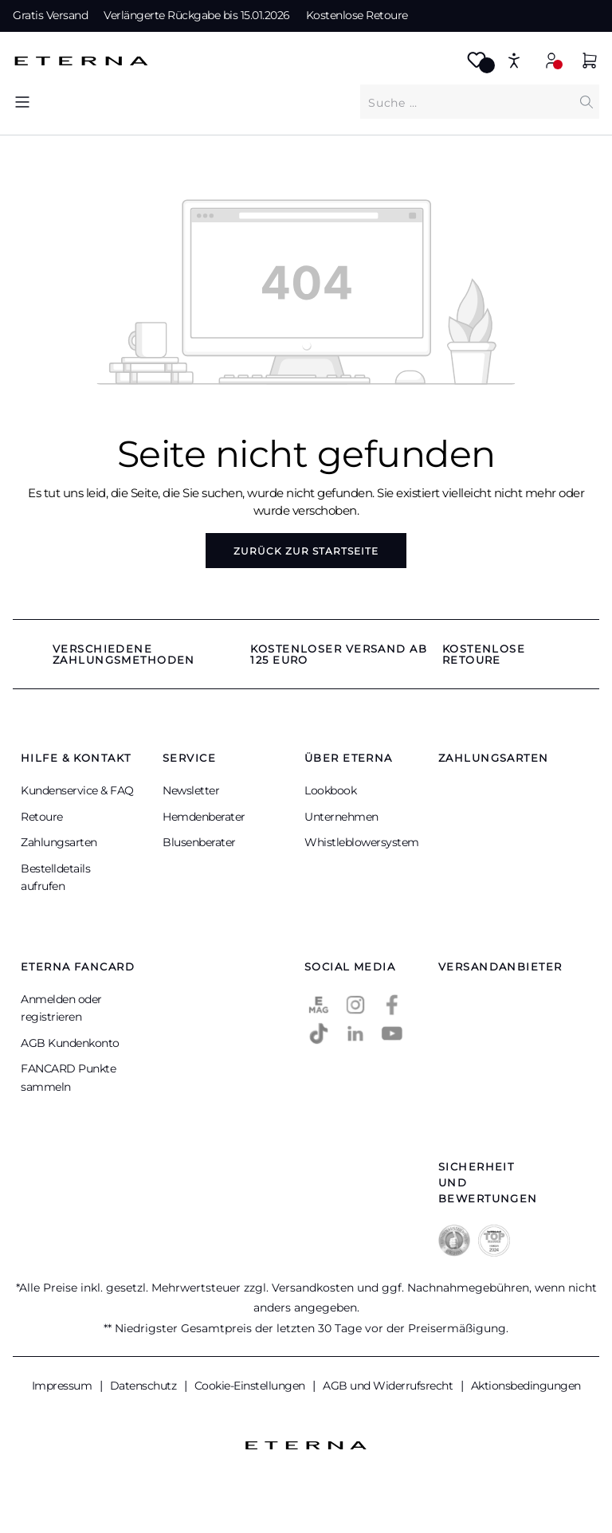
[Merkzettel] (476, 65)
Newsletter (191, 790)
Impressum (63, 1385)
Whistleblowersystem (361, 842)
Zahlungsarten (59, 842)
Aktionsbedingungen (526, 1385)
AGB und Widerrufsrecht (389, 1385)
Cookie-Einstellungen (251, 1385)
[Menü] (22, 101)
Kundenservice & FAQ (77, 790)
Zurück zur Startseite (306, 551)
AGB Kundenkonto (70, 1043)
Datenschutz (144, 1385)
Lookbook (330, 790)
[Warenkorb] (589, 62)
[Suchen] (586, 101)
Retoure (42, 817)
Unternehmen (341, 817)
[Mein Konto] (551, 60)
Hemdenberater (204, 817)
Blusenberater (199, 842)
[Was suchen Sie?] (467, 102)
